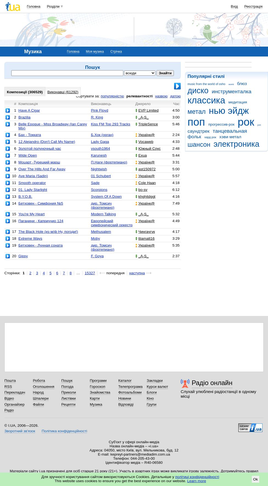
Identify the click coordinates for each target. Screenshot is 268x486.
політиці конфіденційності (197, 477)
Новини (124, 398)
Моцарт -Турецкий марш (39, 162)
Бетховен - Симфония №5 (40, 203)
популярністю (112, 96)
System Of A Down (106, 196)
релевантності (139, 96)
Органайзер (14, 404)
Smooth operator (32, 183)
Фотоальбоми (130, 392)
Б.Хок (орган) (102, 135)
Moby (95, 238)
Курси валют (157, 387)
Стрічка (116, 51)
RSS (8, 387)
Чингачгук (145, 232)
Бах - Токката (29, 135)
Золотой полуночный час (39, 148)
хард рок (210, 137)
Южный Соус (148, 148)
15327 (90, 273)
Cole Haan (145, 183)
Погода (67, 387)
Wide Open (27, 155)
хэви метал (230, 136)
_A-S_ (142, 117)
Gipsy (23, 256)
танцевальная (230, 131)
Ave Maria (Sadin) (33, 176)
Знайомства (100, 392)
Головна (33, 6)
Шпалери (41, 398)
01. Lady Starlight (32, 190)
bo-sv (141, 190)
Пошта (10, 380)
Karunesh (99, 155)
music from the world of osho (206, 84)
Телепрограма (130, 387)
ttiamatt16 (145, 238)
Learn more (196, 481)
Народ (38, 392)
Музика (96, 404)
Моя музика (95, 51)
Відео (9, 398)
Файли (38, 404)
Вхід (234, 6)
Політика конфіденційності (64, 431)
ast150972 (145, 169)
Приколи (68, 392)
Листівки (68, 398)
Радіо (9, 410)
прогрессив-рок (221, 124)
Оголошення (43, 387)
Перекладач (14, 392)
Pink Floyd (99, 110)
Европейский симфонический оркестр (112, 223)
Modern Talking (103, 214)
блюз (242, 83)
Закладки (155, 380)
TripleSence (146, 124)
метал (197, 111)
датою (175, 96)
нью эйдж (229, 111)
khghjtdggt (145, 196)
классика (206, 100)
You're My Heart (31, 214)
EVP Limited (147, 110)
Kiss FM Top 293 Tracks (110, 124)
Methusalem (101, 232)
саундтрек (199, 131)
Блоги (152, 392)
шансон (199, 144)
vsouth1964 (100, 148)
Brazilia (24, 117)
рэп (259, 125)
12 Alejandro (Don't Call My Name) (46, 142)
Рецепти (68, 404)
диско (198, 90)
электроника (236, 144)
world (231, 84)
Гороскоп (97, 387)
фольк (194, 136)
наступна (137, 273)
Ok (255, 479)
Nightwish (99, 169)
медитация (237, 102)
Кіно (150, 398)
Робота (39, 380)
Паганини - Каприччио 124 (40, 221)
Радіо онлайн (212, 382)
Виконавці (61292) (63, 92)
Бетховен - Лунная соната (40, 245)
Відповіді (126, 404)
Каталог (125, 380)
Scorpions (99, 190)
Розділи (53, 6)
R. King (97, 117)
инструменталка (231, 91)
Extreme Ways (30, 238)
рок (246, 122)
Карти (95, 398)
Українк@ (145, 135)
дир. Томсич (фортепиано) (102, 205)
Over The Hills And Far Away (41, 169)
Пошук (66, 380)
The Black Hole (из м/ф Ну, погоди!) (48, 232)
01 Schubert (101, 176)
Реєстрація (253, 6)
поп (196, 122)
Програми (98, 380)
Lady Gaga (100, 142)
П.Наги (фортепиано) (109, 162)
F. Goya (97, 256)
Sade (95, 183)
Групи (151, 404)
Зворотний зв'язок (19, 431)
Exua (141, 155)
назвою (161, 96)
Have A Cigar (29, 110)
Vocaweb (144, 142)
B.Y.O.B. (25, 196)
